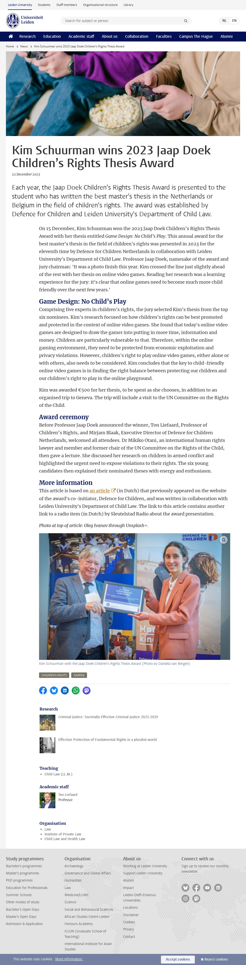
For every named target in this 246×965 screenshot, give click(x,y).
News (24, 46)
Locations (130, 907)
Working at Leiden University (145, 866)
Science (70, 902)
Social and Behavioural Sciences (89, 909)
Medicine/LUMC (77, 895)
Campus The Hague (196, 36)
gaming (79, 675)
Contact (129, 936)
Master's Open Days (21, 916)
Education (52, 36)
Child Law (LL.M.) (58, 774)
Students (44, 5)
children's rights (54, 675)
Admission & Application (24, 924)
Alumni (227, 36)
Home (10, 46)
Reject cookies (216, 959)
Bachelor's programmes (24, 866)
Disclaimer (131, 915)
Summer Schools (19, 895)
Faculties (164, 36)
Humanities (73, 880)
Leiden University (20, 5)
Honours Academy (79, 924)
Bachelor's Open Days (22, 909)
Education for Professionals (26, 888)
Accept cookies (178, 959)
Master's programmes (22, 873)
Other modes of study (22, 902)
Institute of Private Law (63, 834)
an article (99, 490)
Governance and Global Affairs (88, 873)
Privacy (128, 929)
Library (128, 5)
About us (109, 36)
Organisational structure (100, 5)
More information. (69, 959)
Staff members (66, 5)
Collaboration (136, 36)
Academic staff (81, 36)
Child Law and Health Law (65, 839)
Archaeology (74, 866)
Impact (128, 888)
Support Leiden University (142, 873)
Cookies (129, 922)
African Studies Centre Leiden (87, 916)
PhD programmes (19, 880)
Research (27, 36)
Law (48, 829)
